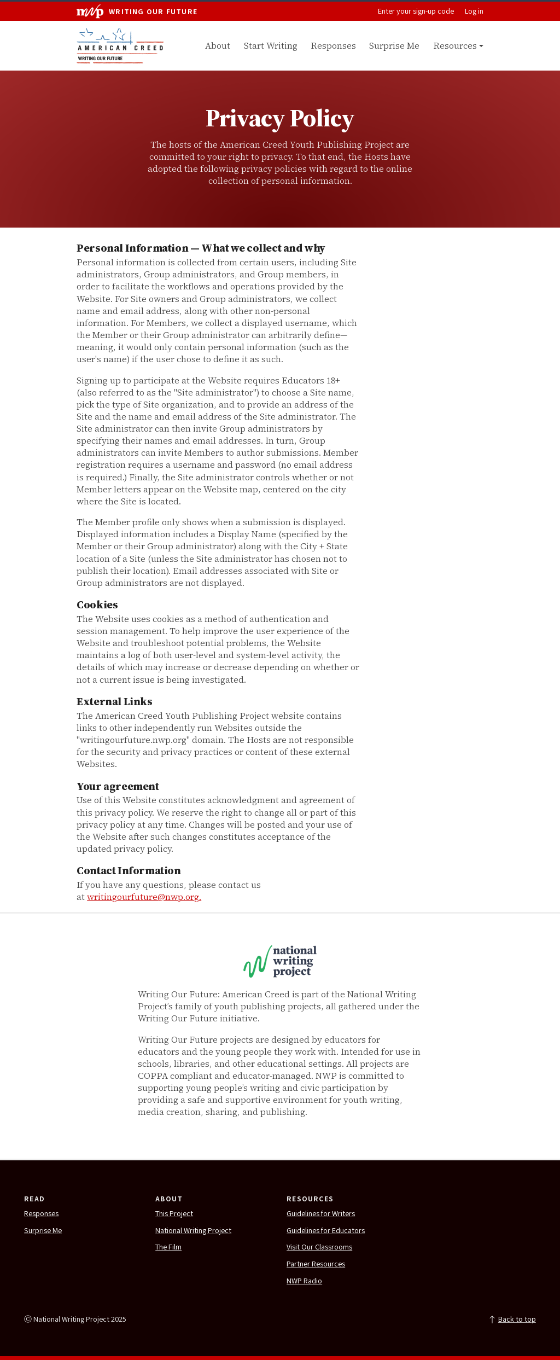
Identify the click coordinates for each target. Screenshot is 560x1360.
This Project (174, 1214)
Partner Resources (316, 1264)
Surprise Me (394, 45)
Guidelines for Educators (326, 1231)
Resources (455, 45)
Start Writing (271, 45)
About (217, 45)
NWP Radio (304, 1281)
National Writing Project (193, 1231)
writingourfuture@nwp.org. (144, 897)
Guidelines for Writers (321, 1214)
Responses (333, 45)
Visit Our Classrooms (319, 1247)
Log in (474, 11)
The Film (168, 1247)
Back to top (512, 1319)
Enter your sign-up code (416, 11)
